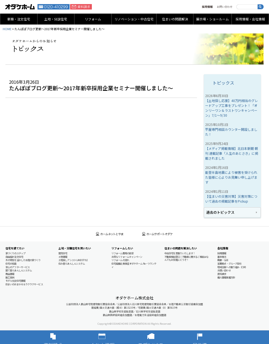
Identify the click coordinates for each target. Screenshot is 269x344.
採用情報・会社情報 (250, 19)
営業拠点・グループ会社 (229, 263)
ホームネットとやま (110, 234)
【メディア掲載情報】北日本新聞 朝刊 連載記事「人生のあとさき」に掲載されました (231, 153)
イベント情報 (110, 337)
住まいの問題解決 (175, 19)
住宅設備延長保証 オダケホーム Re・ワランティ (133, 265)
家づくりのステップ (15, 253)
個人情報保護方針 (226, 277)
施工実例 (9, 277)
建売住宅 (62, 253)
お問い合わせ (224, 6)
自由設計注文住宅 (14, 257)
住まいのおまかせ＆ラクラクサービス (24, 284)
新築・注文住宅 (18, 19)
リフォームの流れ (120, 260)
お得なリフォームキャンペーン (126, 257)
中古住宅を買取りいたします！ (179, 253)
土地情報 (62, 257)
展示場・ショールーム (212, 19)
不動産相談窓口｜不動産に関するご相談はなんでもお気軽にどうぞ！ (186, 258)
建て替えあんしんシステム (18, 270)
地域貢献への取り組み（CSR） (232, 267)
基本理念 (221, 257)
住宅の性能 (11, 263)
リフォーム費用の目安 (122, 253)
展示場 (207, 337)
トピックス (223, 82)
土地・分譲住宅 (55, 19)
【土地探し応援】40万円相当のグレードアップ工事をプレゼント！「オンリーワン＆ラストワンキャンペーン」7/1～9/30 (231, 107)
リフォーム (93, 19)
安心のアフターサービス (17, 267)
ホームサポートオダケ (157, 234)
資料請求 (81, 7)
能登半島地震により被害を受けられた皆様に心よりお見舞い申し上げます (231, 177)
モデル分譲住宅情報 (15, 281)
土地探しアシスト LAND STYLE (72, 260)
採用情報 (207, 6)
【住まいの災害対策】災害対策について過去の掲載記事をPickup (231, 198)
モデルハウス (158, 337)
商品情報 (9, 274)
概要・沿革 (223, 260)
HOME (7, 29)
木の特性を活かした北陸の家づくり (23, 260)
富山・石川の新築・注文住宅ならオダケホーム (20, 7)
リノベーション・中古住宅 (134, 19)
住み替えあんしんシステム (71, 263)
